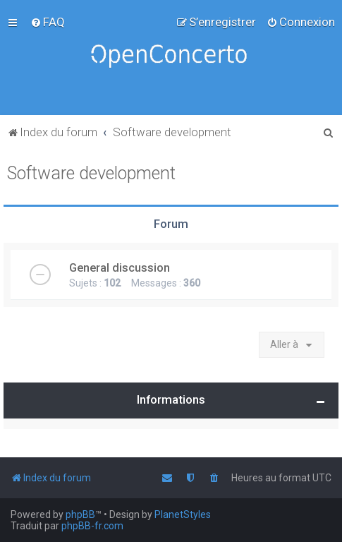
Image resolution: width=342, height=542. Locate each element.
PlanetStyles (182, 514)
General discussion (119, 267)
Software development (91, 173)
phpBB (80, 514)
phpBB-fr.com (92, 525)
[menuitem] (47, 22)
